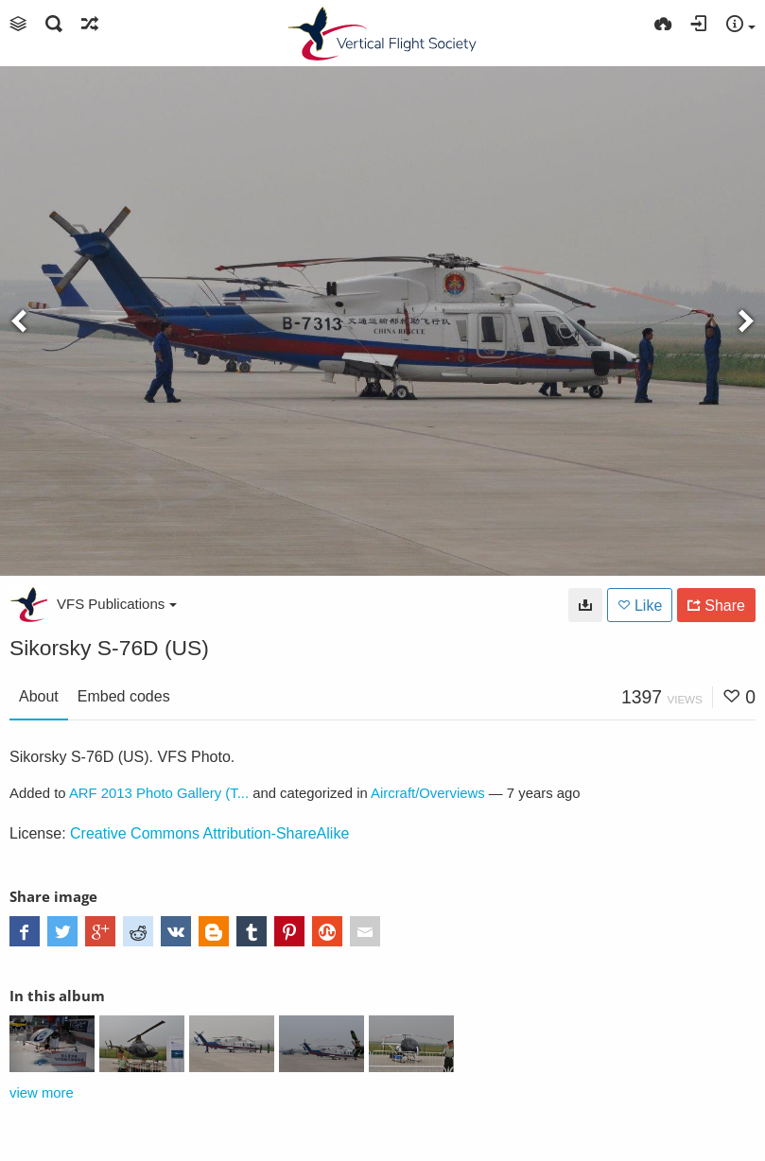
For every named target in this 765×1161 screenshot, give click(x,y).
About (39, 696)
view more (41, 1092)
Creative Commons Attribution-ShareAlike (209, 833)
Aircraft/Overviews (428, 793)
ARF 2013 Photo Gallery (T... (159, 793)
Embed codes (124, 696)
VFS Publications (117, 604)
